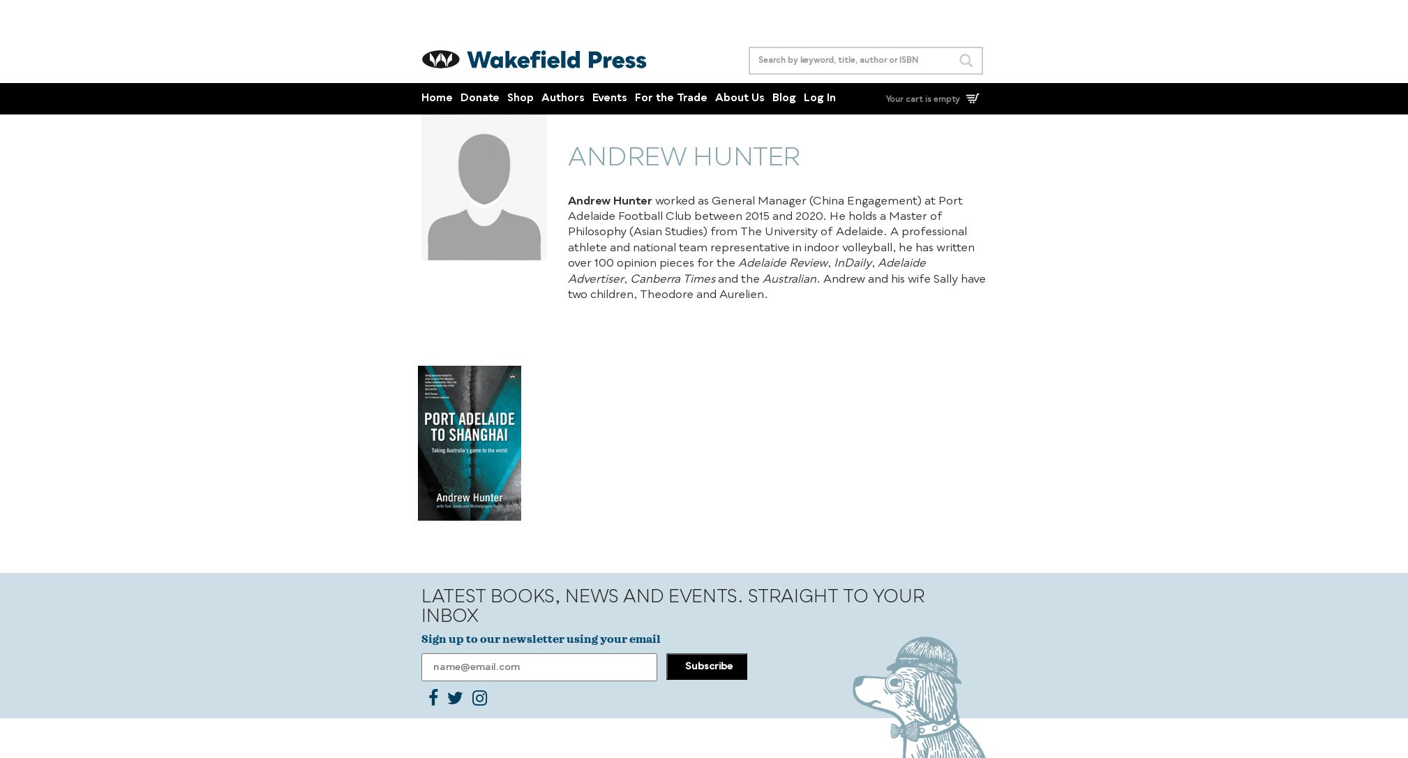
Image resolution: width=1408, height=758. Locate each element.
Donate (480, 99)
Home (437, 99)
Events (609, 99)
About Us (740, 99)
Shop (520, 99)
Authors (563, 99)
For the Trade (671, 99)
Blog (784, 99)
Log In (820, 99)
